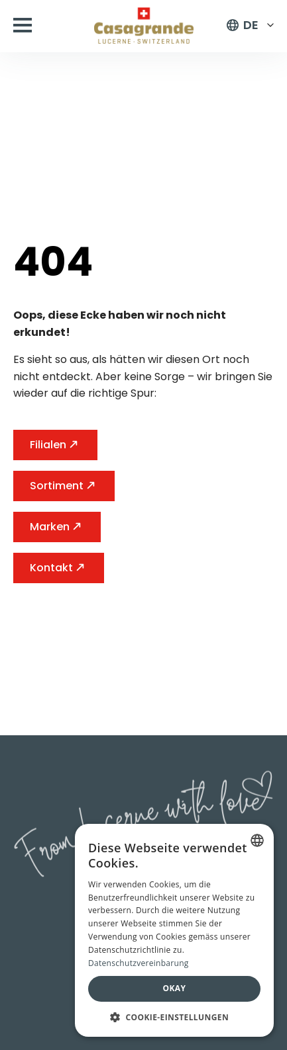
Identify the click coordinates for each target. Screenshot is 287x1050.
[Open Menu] (22, 25)
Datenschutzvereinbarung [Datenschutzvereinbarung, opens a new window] (138, 963)
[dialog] (174, 930)
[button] (174, 1017)
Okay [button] (174, 988)
